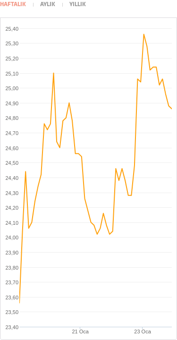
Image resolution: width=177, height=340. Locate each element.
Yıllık (77, 4)
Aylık (47, 4)
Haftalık (13, 4)
